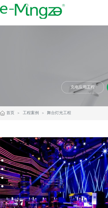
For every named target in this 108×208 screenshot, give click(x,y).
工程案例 (31, 113)
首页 (10, 113)
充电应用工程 (83, 87)
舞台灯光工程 (59, 113)
